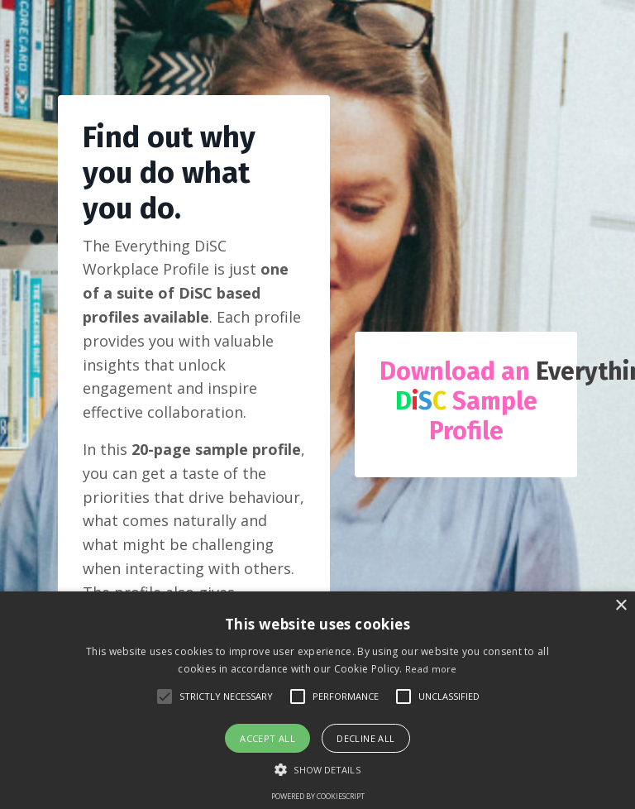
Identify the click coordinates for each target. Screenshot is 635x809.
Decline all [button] (365, 738)
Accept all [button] (267, 738)
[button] (317, 769)
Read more (431, 669)
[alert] (317, 700)
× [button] (620, 606)
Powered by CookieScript (318, 796)
